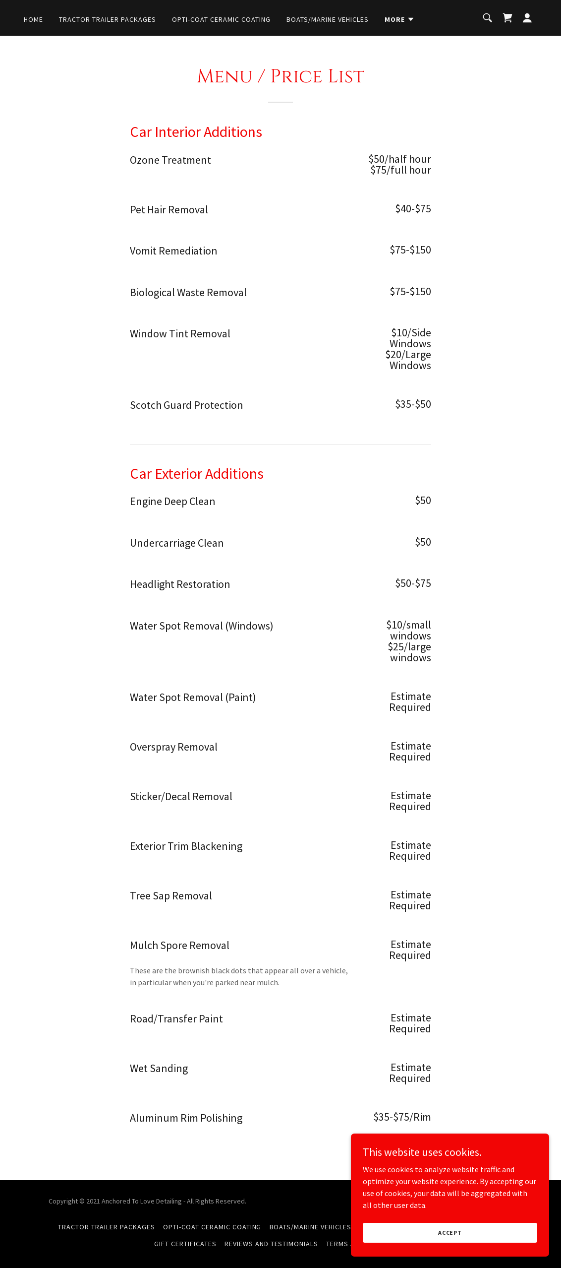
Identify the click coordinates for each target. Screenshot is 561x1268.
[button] (400, 19)
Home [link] (33, 19)
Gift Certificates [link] (185, 1243)
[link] (507, 18)
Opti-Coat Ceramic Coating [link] (221, 19)
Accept (450, 1232)
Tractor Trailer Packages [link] (107, 19)
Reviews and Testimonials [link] (271, 1243)
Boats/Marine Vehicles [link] (327, 19)
